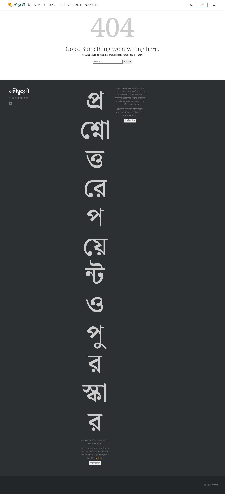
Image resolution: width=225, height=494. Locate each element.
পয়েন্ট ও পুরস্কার (91, 5)
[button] (214, 5)
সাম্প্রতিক (77, 5)
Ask (202, 4)
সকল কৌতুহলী (64, 5)
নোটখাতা (51, 5)
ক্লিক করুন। (100, 458)
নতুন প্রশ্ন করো (39, 5)
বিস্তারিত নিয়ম (95, 463)
